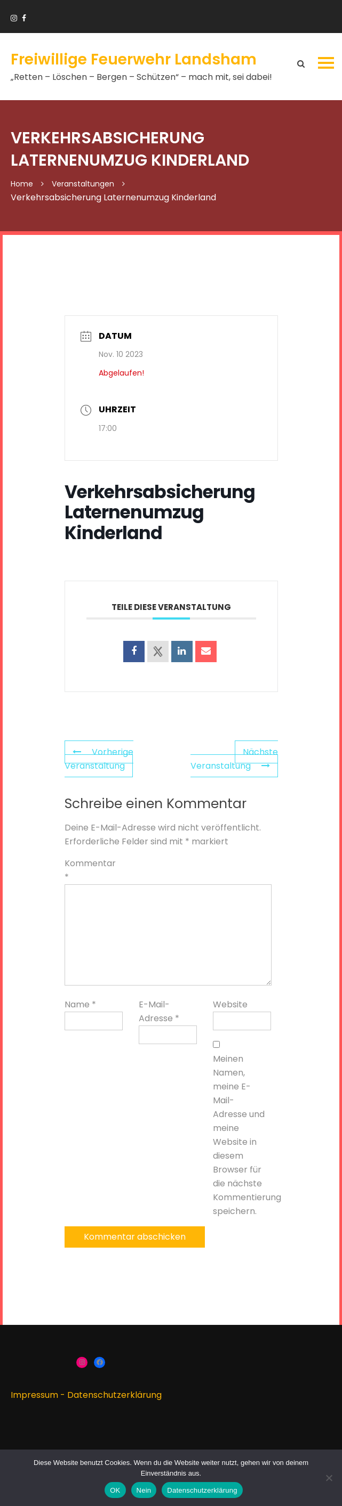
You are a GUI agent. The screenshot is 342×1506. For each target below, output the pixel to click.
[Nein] (328, 1477)
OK (115, 1490)
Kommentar (90, 870)
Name (80, 1004)
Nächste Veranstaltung (234, 759)
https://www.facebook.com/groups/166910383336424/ (24, 18)
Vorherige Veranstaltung (99, 759)
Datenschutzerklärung (114, 1395)
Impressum (34, 1395)
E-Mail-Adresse (159, 1011)
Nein (144, 1490)
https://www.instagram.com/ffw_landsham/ (14, 18)
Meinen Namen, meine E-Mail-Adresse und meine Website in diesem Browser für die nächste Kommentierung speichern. (239, 1135)
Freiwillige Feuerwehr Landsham (134, 59)
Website (230, 1004)
